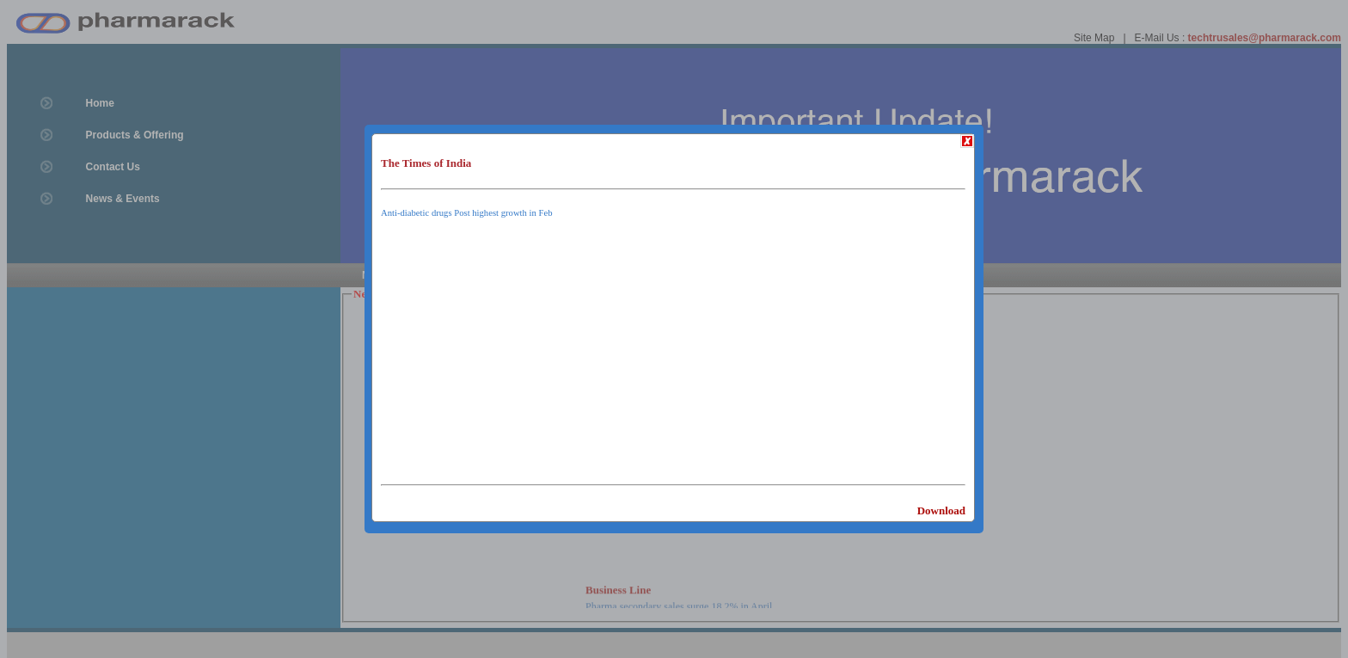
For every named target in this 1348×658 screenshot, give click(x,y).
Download (941, 510)
